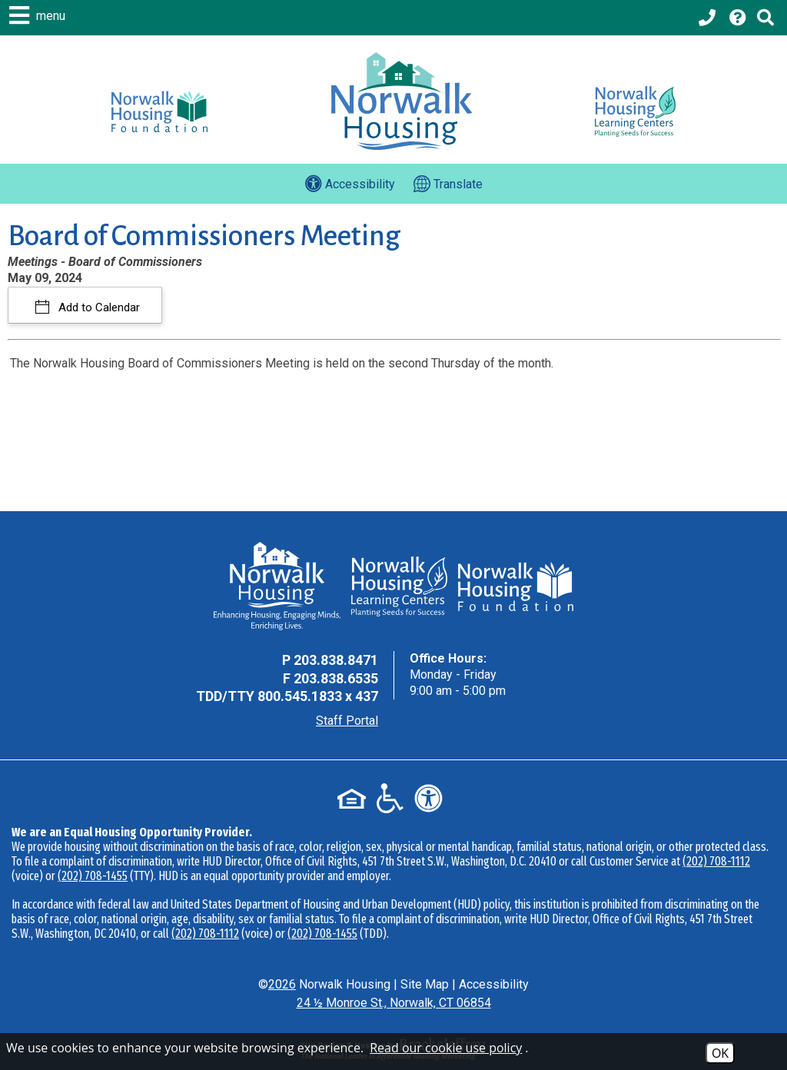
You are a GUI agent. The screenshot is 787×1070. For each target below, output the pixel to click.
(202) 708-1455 (93, 876)
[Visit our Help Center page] (737, 17)
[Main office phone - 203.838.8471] (709, 17)
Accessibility (494, 984)
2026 (282, 984)
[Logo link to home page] (401, 101)
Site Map (424, 984)
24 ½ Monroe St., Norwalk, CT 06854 (394, 1002)
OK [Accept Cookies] (720, 1053)
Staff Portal (347, 720)
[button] (39, 15)
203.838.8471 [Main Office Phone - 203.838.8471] (336, 660)
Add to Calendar (97, 307)
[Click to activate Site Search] (765, 17)
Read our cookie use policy (446, 1047)
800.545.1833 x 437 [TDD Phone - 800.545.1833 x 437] (317, 696)
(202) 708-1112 (716, 861)
